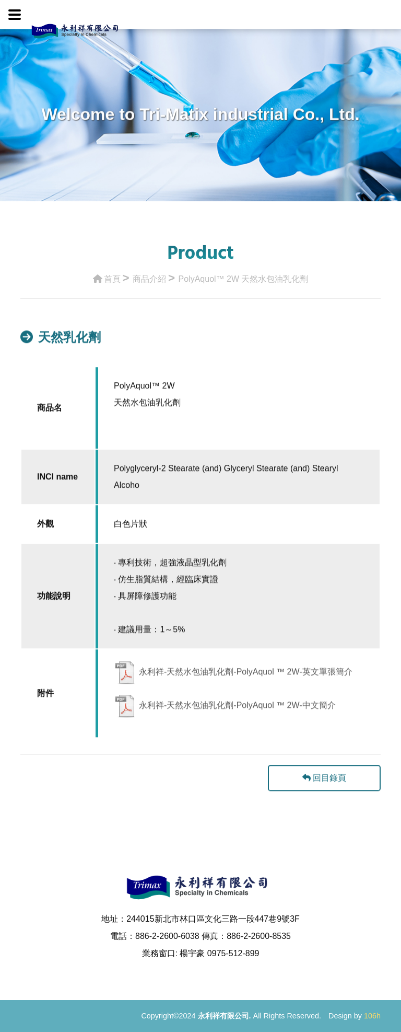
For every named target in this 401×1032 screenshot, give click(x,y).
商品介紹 (149, 275)
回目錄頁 (324, 793)
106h (372, 1016)
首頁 (107, 275)
